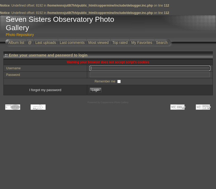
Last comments (72, 42)
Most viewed (98, 42)
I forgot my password (45, 90)
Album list (16, 42)
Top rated (120, 42)
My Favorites (141, 42)
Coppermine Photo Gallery (114, 102)
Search (162, 42)
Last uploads (45, 42)
